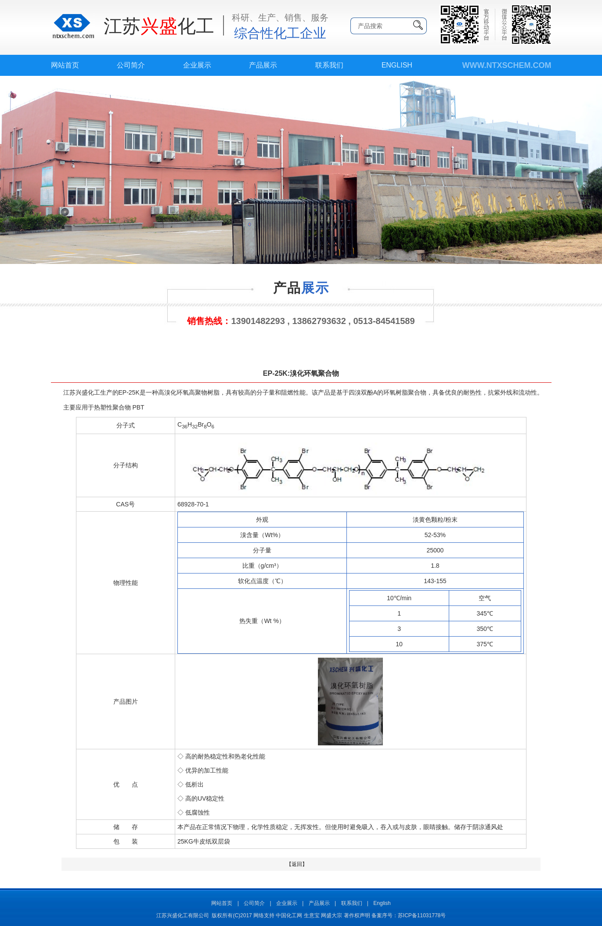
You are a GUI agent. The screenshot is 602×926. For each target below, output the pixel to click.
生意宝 (312, 915)
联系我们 (329, 65)
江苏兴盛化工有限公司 (182, 915)
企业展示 (197, 65)
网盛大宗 (331, 915)
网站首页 (65, 65)
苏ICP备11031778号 (422, 915)
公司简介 (131, 65)
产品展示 (263, 65)
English (397, 65)
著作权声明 (357, 915)
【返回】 (296, 864)
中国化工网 (289, 915)
